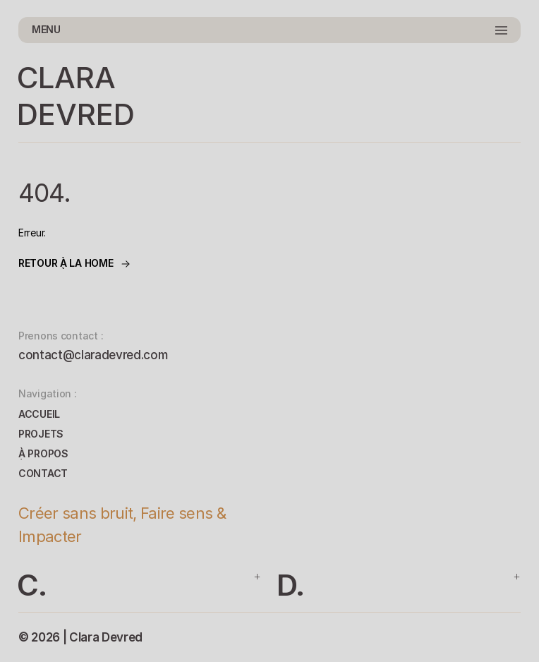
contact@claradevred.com (92, 355)
